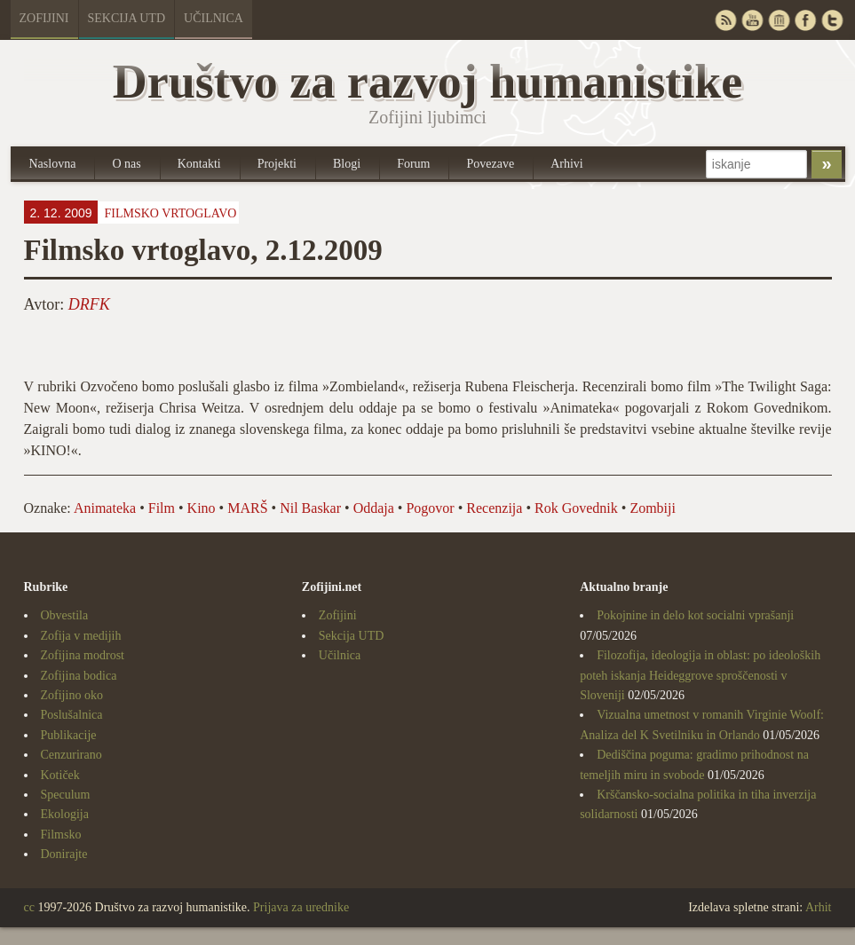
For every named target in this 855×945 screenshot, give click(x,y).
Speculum (66, 794)
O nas (126, 163)
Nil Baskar (310, 508)
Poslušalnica (72, 714)
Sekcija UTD (127, 18)
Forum (413, 163)
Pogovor (430, 508)
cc (29, 907)
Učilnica (213, 18)
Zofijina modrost (83, 655)
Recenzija (494, 508)
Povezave (490, 163)
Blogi (346, 163)
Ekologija (65, 814)
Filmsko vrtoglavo (170, 213)
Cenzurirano (71, 754)
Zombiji (652, 508)
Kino (201, 508)
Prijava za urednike (301, 907)
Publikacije (69, 735)
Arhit (818, 907)
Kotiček (60, 775)
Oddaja (373, 508)
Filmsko (61, 834)
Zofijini (44, 18)
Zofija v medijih (81, 635)
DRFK (89, 304)
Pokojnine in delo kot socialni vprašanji (695, 615)
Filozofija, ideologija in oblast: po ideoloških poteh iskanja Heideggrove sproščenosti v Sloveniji (700, 675)
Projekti (277, 163)
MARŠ (247, 508)
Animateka (105, 508)
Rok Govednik (576, 508)
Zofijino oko (72, 695)
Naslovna (52, 163)
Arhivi (566, 163)
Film (161, 508)
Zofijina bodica (79, 675)
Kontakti (199, 163)
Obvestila (65, 615)
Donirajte (64, 854)
